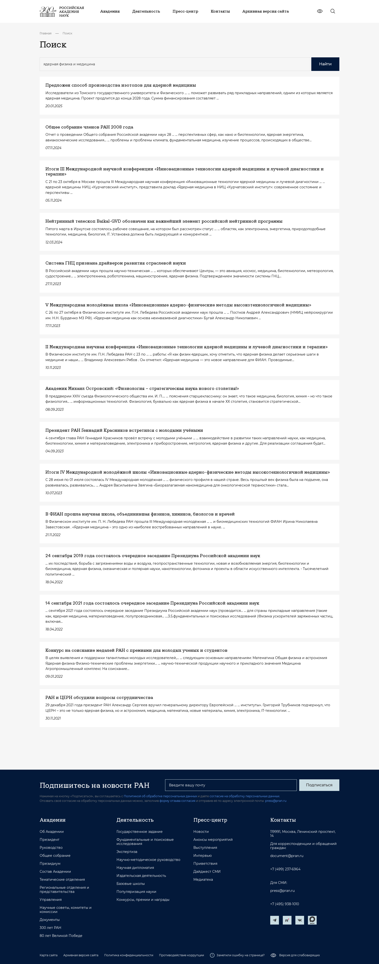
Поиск (67, 33)
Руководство (51, 848)
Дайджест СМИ (207, 872)
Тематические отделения (62, 880)
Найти (325, 64)
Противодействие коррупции (181, 955)
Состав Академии (55, 872)
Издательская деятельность (141, 876)
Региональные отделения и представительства (64, 890)
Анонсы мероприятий (213, 840)
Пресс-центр (210, 819)
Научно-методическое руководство (148, 860)
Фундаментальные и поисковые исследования (145, 842)
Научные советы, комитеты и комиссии (66, 910)
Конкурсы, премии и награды (143, 900)
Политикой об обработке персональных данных (160, 796)
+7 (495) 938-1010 (284, 904)
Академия (53, 819)
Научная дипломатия (135, 868)
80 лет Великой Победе (61, 936)
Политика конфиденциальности (128, 955)
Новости (201, 832)
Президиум (50, 864)
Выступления (205, 848)
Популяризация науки (136, 892)
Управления (51, 900)
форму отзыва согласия (177, 801)
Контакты (283, 819)
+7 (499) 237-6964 (285, 869)
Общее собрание (55, 856)
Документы (50, 920)
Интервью (202, 856)
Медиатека (203, 880)
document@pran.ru (286, 856)
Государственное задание (140, 832)
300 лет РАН (50, 928)
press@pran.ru (275, 801)
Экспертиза (127, 852)
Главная (45, 33)
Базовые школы (131, 884)
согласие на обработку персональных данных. (245, 796)
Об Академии (52, 832)
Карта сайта (49, 955)
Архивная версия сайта (80, 955)
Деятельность (135, 819)
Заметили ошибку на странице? (237, 955)
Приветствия (205, 864)
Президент (49, 840)
